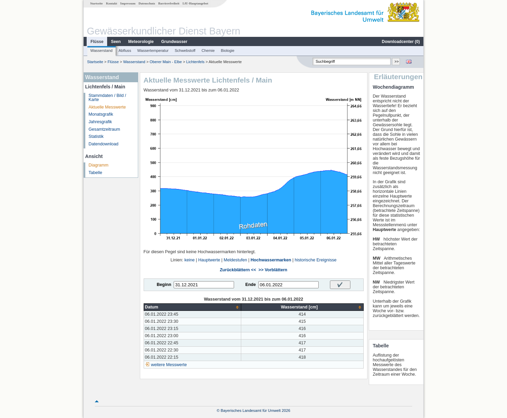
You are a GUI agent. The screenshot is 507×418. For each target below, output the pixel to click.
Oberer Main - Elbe (166, 62)
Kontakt (111, 3)
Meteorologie (141, 41)
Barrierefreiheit (168, 3)
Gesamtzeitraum (104, 129)
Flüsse (96, 41)
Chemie (208, 50)
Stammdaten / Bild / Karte (107, 97)
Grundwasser (174, 41)
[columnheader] (192, 307)
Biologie (227, 50)
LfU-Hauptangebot (195, 3)
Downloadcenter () (401, 41)
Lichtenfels (195, 62)
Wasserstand (101, 50)
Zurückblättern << (238, 270)
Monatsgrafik (101, 114)
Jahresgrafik (100, 121)
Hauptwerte (209, 260)
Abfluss (125, 50)
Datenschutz (147, 3)
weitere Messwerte (169, 364)
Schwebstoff (185, 50)
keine (189, 260)
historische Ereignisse (316, 260)
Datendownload (104, 144)
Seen (116, 41)
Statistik (96, 136)
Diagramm (98, 165)
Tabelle (95, 172)
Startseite (96, 3)
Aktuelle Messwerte (107, 107)
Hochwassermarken (270, 260)
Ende (250, 284)
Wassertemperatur (153, 50)
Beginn (164, 284)
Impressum (127, 3)
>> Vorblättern (273, 270)
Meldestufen (235, 260)
